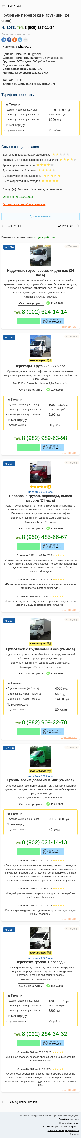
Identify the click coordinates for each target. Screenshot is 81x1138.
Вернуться (14, 5)
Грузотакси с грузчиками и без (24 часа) (40, 649)
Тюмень (72, 246)
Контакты (74, 1134)
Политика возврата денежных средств (60, 1126)
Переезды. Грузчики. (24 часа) (40, 366)
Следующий (65, 225)
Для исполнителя (40, 216)
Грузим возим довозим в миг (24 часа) (40, 780)
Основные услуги (29, 303)
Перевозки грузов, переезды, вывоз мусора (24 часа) (40, 498)
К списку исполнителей (22, 1102)
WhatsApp (24, 46)
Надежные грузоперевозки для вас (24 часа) (40, 273)
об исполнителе (24, 204)
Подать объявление (69, 1123)
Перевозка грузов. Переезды (41, 962)
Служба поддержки (69, 1119)
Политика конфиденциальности (63, 1130)
